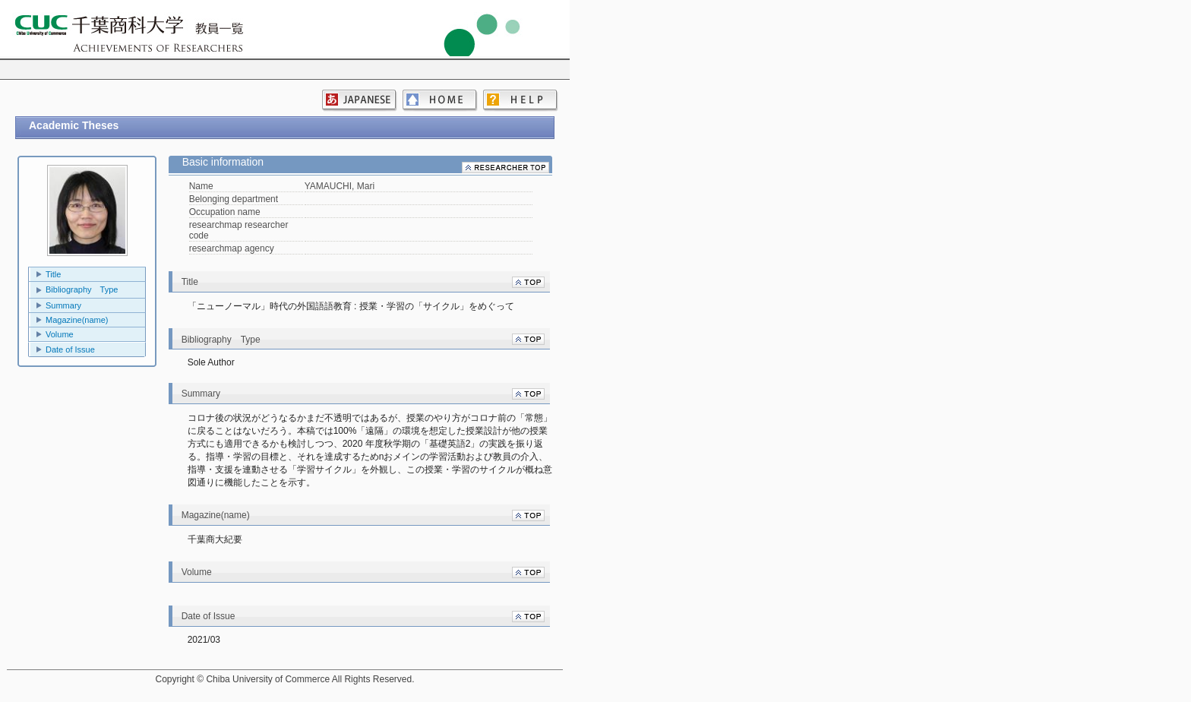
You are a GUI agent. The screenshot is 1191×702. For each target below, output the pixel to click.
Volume (60, 334)
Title (53, 274)
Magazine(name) (77, 319)
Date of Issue (70, 349)
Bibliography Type (82, 289)
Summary (63, 305)
